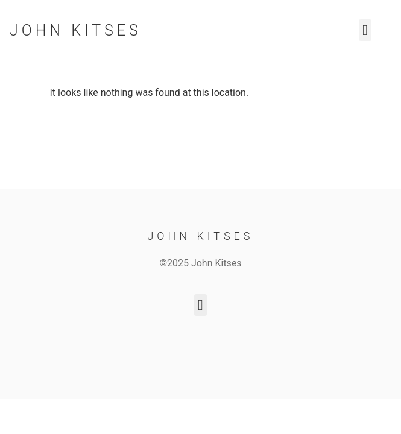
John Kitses (76, 30)
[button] (365, 30)
